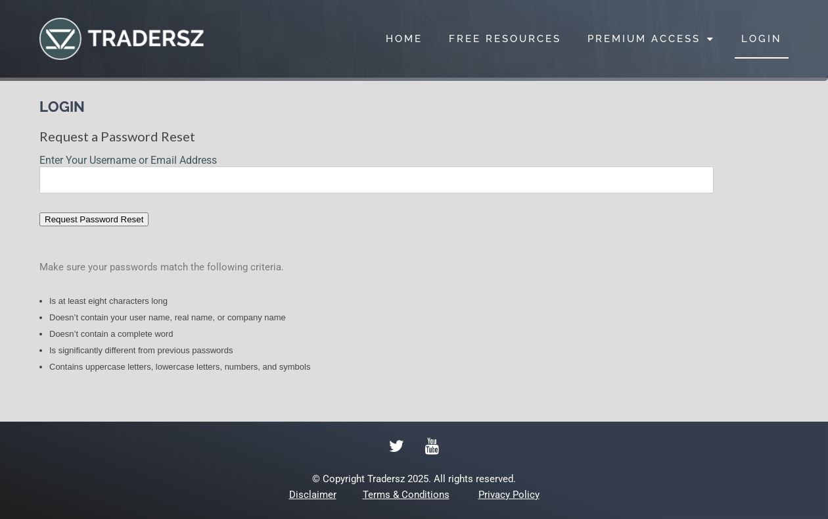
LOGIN (761, 39)
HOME (404, 39)
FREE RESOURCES (505, 39)
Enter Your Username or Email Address (128, 160)
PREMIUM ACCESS (651, 39)
